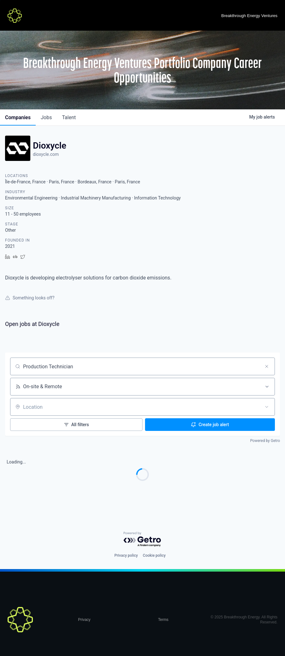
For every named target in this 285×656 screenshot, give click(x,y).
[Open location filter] (267, 407)
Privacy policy (126, 555)
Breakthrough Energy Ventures (249, 15)
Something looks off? (29, 297)
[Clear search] (267, 366)
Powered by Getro (265, 440)
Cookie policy (154, 555)
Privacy (84, 619)
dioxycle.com (46, 154)
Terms (163, 619)
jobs (46, 117)
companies (18, 117)
